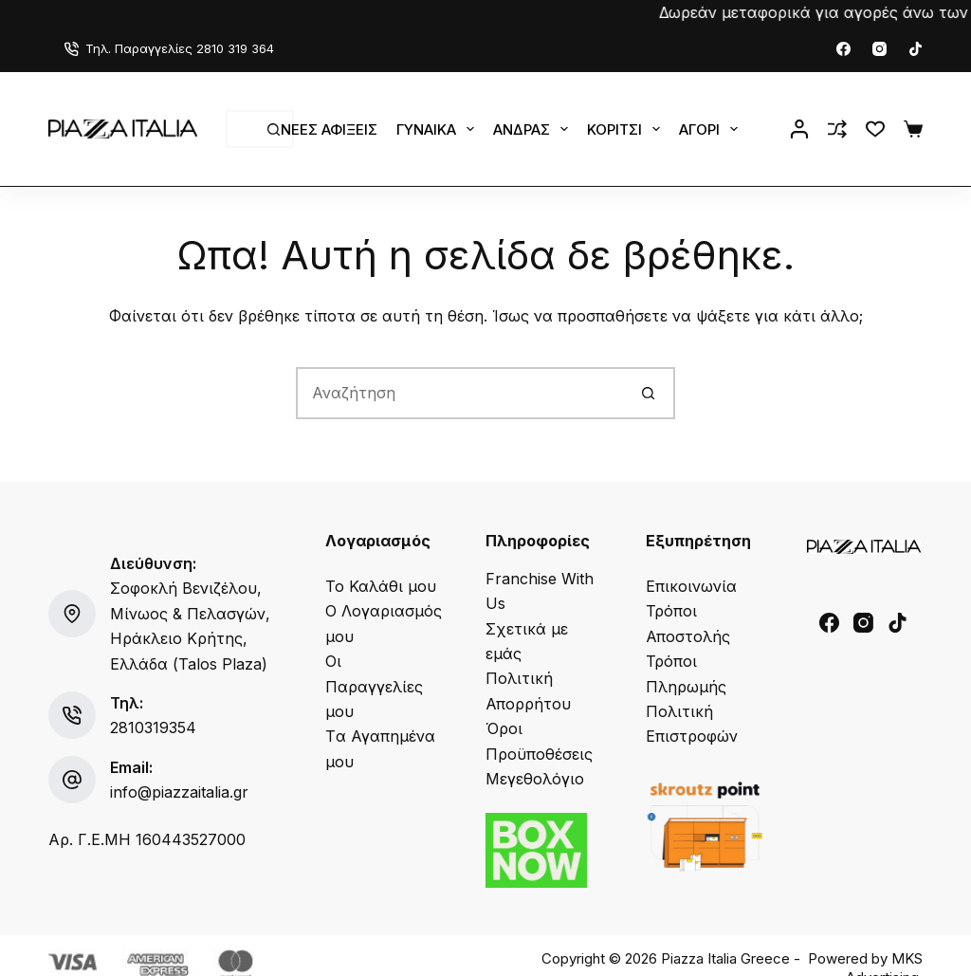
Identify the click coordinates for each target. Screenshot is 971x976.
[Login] (799, 129)
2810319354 (153, 727)
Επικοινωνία (691, 586)
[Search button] (649, 393)
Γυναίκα (439, 129)
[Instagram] (879, 49)
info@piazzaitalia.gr (179, 792)
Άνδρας (534, 129)
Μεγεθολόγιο (535, 778)
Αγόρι (712, 129)
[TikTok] (915, 49)
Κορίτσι (627, 129)
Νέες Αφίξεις (329, 129)
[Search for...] (241, 129)
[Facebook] (843, 49)
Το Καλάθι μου (380, 586)
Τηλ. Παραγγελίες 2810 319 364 (169, 48)
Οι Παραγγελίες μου (374, 686)
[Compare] (837, 129)
